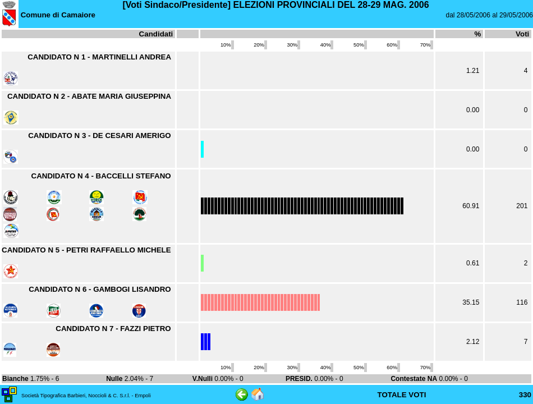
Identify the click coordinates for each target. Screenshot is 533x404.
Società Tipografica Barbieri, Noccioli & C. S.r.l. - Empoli (86, 395)
